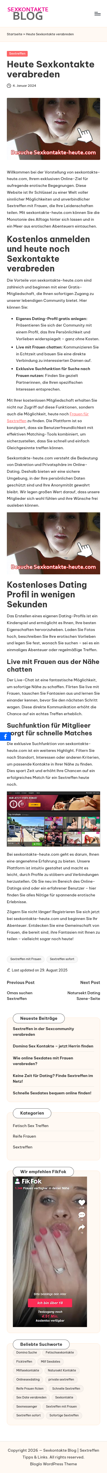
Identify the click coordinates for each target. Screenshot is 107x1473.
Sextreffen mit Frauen (25, 959)
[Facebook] (5, 736)
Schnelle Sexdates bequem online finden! (52, 1093)
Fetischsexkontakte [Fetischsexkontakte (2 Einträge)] (60, 1352)
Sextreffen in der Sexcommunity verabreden (43, 1031)
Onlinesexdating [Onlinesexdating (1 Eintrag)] (28, 1379)
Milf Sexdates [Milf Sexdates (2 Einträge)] (50, 1361)
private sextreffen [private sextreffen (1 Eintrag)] (61, 1379)
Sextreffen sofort (62, 959)
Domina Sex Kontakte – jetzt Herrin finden (53, 1046)
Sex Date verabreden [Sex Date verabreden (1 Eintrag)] (31, 1397)
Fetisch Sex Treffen (31, 1125)
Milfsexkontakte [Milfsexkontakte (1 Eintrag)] (27, 1370)
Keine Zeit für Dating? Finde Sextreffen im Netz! (53, 1078)
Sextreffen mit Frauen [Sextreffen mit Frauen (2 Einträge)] (61, 1406)
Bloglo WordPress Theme (53, 1463)
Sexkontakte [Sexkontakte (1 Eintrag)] (64, 1397)
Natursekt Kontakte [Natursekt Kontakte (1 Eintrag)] (62, 1370)
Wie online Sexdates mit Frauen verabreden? (43, 1060)
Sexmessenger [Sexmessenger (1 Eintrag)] (26, 1406)
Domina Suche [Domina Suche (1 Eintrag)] (26, 1352)
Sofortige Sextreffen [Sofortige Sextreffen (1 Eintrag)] (63, 1415)
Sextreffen (17, 53)
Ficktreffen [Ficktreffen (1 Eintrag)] (24, 1361)
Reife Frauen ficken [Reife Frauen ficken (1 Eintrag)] (29, 1389)
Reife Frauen (24, 1136)
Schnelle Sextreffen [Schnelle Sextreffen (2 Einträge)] (66, 1389)
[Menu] (97, 13)
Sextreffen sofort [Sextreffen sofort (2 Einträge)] (28, 1415)
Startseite (15, 34)
